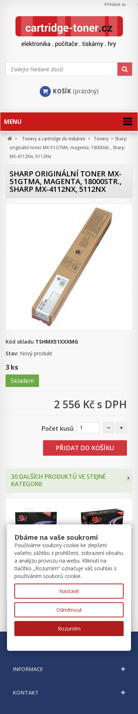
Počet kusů (58, 428)
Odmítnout (69, 609)
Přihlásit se (115, 4)
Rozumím (69, 628)
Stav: (12, 353)
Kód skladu (20, 341)
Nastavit (69, 591)
